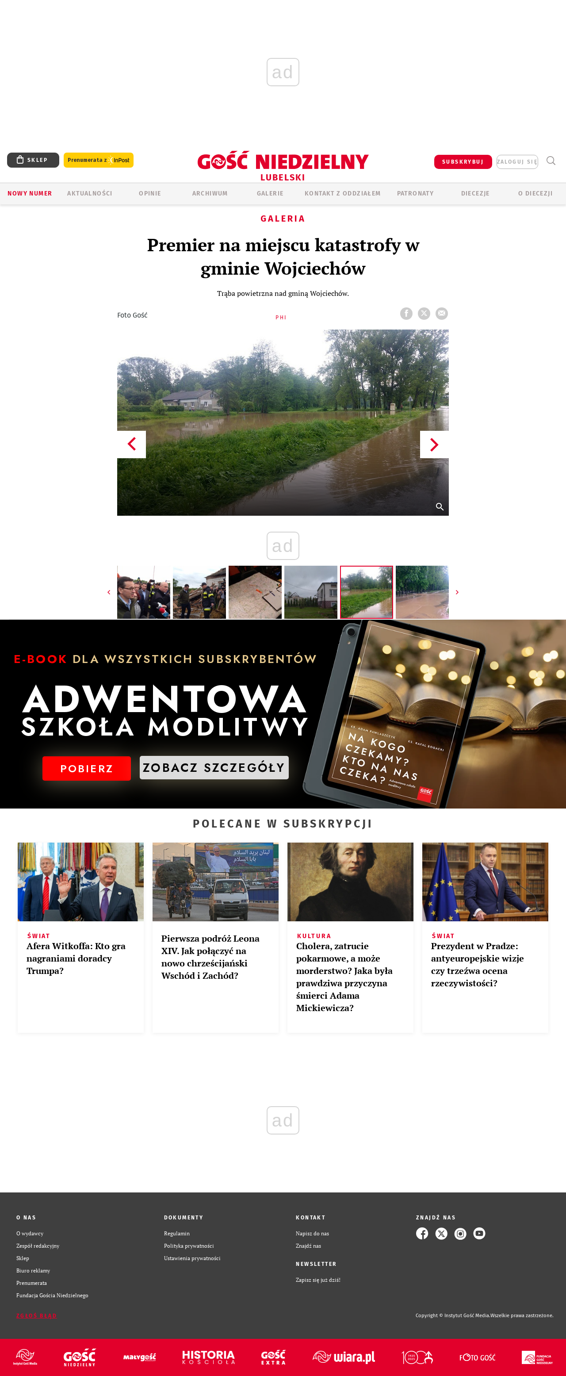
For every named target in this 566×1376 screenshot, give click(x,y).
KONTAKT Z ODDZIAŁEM (343, 193)
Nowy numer (30, 193)
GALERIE (270, 193)
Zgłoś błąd (36, 1316)
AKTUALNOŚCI (89, 193)
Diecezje (475, 193)
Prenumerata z (99, 160)
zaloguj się (517, 162)
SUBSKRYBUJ (463, 162)
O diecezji (535, 193)
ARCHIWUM (210, 193)
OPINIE (150, 193)
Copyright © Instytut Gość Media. (453, 1316)
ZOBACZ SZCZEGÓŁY (214, 767)
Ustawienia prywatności (192, 1258)
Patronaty (415, 193)
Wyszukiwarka (551, 161)
